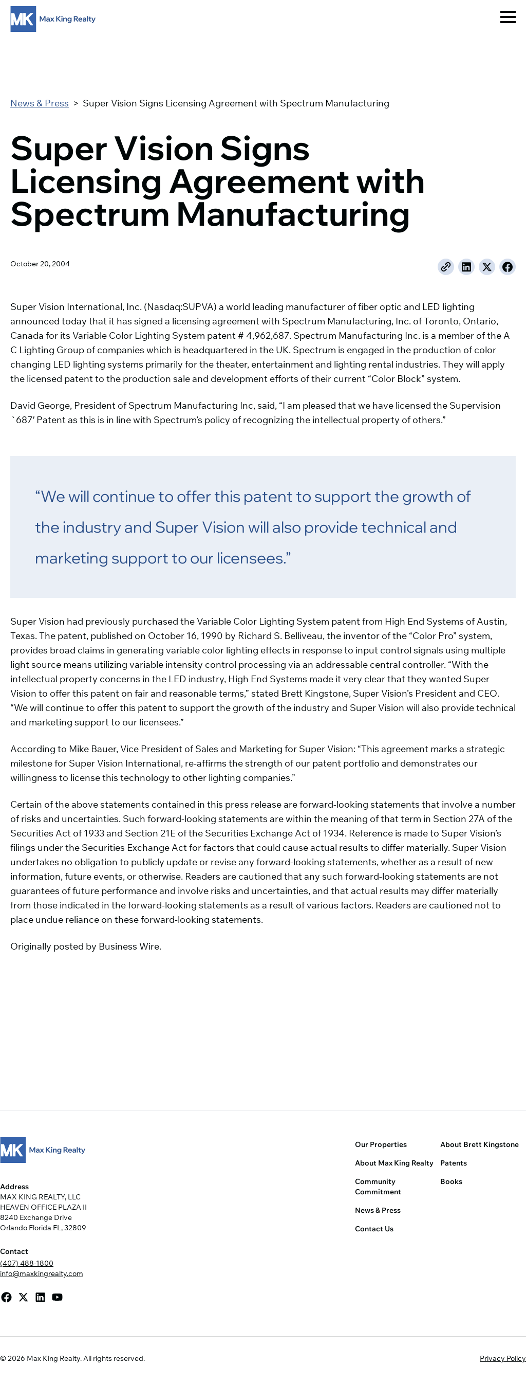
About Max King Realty (394, 1163)
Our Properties (381, 1144)
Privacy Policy (503, 1358)
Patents (453, 1163)
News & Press (39, 103)
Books (451, 1181)
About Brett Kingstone (479, 1144)
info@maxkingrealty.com (41, 1273)
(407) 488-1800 (26, 1263)
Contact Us (374, 1228)
